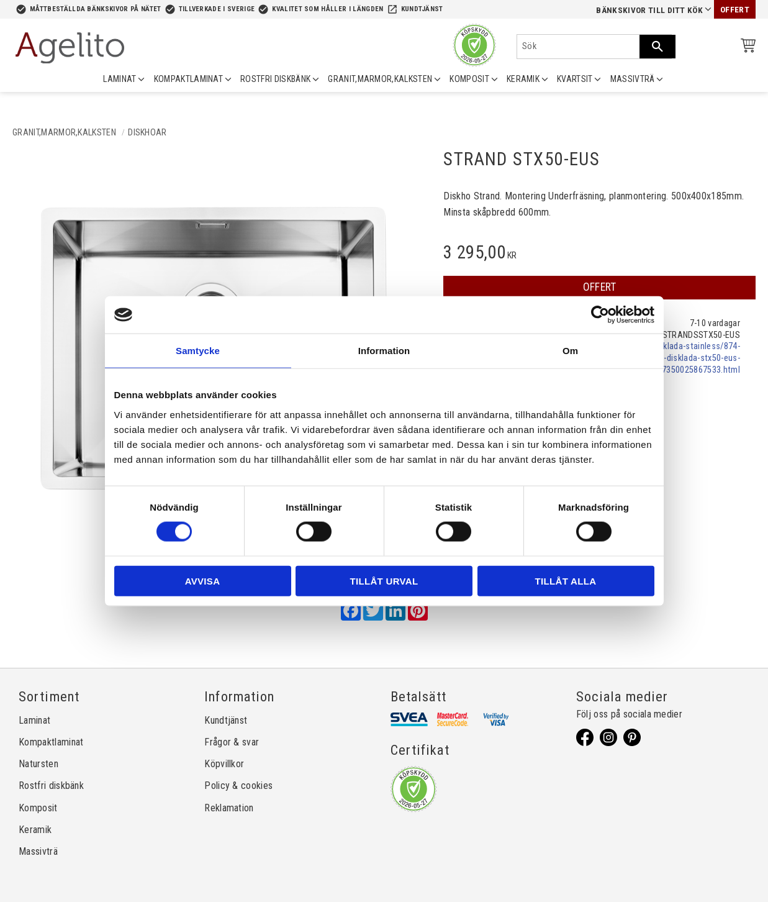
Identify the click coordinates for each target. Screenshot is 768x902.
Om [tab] (570, 350)
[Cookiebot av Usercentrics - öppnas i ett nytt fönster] (600, 315)
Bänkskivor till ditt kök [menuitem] (649, 10)
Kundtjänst (422, 9)
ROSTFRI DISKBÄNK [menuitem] (275, 79)
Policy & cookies (238, 785)
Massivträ (38, 851)
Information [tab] (384, 350)
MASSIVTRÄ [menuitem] (632, 79)
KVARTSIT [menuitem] (575, 79)
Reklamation (229, 808)
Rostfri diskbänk (51, 785)
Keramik (35, 830)
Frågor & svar (231, 742)
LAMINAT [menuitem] (119, 79)
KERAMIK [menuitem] (523, 79)
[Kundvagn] (746, 47)
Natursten (38, 764)
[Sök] (657, 46)
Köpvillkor (224, 764)
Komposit (38, 808)
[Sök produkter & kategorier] (578, 47)
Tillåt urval (384, 580)
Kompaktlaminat (51, 742)
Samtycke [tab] (198, 350)
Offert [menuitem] (734, 9)
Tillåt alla (566, 580)
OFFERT (600, 287)
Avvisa (202, 580)
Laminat (34, 720)
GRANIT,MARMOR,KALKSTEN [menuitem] (380, 79)
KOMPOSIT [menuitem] (469, 79)
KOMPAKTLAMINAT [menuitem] (188, 79)
